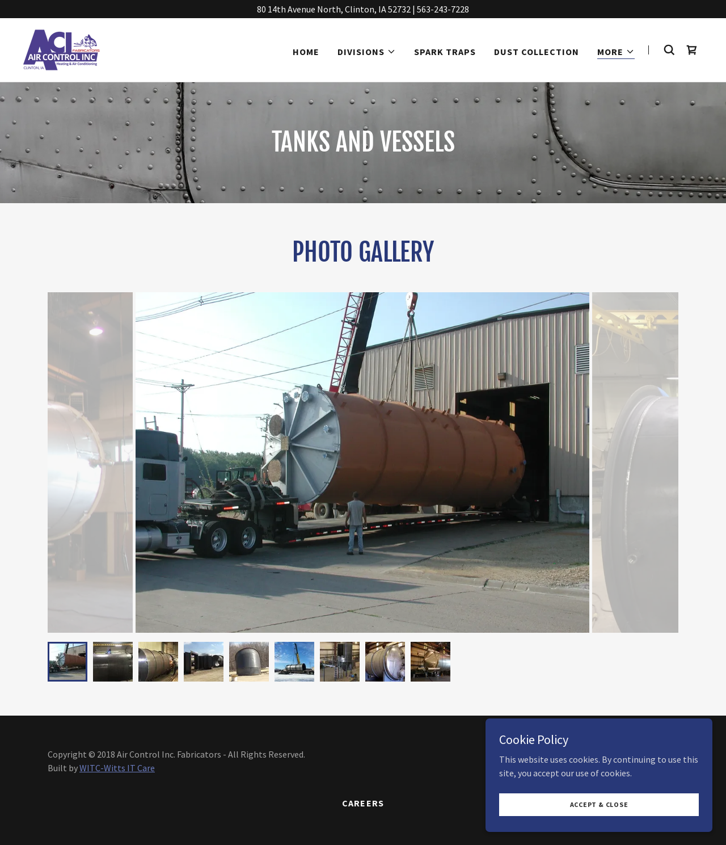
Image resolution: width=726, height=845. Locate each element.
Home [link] (306, 51)
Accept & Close (599, 804)
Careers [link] (362, 803)
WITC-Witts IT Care (117, 767)
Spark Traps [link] (445, 51)
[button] (366, 51)
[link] (61, 48)
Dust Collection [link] (536, 51)
